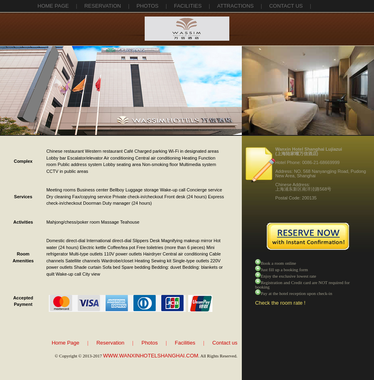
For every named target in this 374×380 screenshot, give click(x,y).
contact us (286, 6)
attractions (235, 6)
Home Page (53, 6)
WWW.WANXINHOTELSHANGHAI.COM (150, 356)
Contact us (224, 343)
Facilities (185, 343)
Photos (149, 343)
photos (148, 6)
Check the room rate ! (280, 302)
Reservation (110, 343)
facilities (188, 6)
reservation (102, 6)
